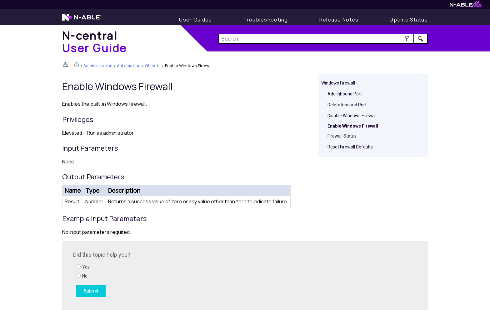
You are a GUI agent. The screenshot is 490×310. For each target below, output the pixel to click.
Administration (97, 65)
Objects (153, 65)
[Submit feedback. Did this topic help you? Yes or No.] (157, 274)
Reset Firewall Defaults (350, 146)
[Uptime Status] (409, 19)
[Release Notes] (339, 19)
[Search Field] (323, 39)
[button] (407, 39)
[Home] (94, 41)
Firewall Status (342, 135)
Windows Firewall (338, 82)
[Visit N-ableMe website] (466, 6)
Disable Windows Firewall (352, 115)
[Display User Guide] (195, 19)
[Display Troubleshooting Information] (265, 19)
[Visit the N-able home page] (81, 20)
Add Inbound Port (345, 93)
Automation (129, 65)
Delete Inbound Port (347, 104)
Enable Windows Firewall (353, 126)
